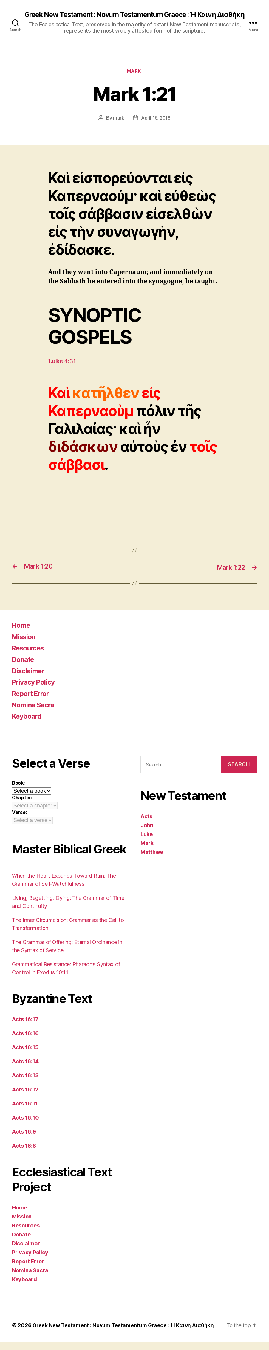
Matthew (151, 860)
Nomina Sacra (35, 712)
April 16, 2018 (156, 126)
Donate (24, 667)
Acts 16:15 (25, 1055)
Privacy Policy (35, 689)
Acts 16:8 (24, 1153)
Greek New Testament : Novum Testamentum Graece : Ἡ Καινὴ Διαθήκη (134, 18)
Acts (146, 824)
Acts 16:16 (25, 1041)
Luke (146, 842)
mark (118, 126)
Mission (25, 644)
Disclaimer (29, 678)
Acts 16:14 (25, 1069)
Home (22, 633)
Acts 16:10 (25, 1125)
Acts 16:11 (25, 1111)
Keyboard (28, 724)
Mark (134, 79)
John (146, 833)
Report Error (32, 701)
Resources (30, 655)
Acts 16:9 (24, 1139)
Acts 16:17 (25, 1027)
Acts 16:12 (25, 1097)
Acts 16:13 (25, 1083)
